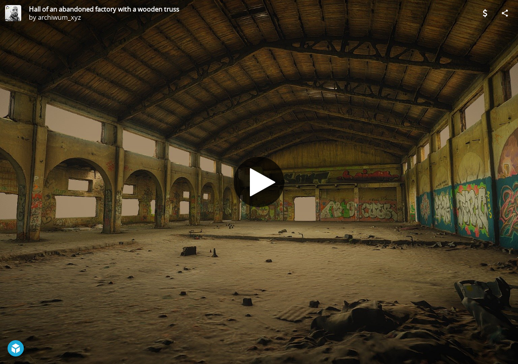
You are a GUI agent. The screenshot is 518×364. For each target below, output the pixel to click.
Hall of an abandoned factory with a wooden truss (104, 9)
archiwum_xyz (59, 17)
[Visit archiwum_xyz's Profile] (13, 13)
